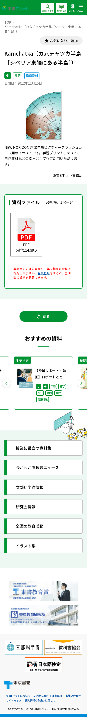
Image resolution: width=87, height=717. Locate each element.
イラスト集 (25, 546)
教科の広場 (61, 8)
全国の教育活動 (29, 526)
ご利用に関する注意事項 (48, 696)
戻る (43, 316)
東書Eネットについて (18, 696)
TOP (7, 22)
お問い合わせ (73, 696)
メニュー (81, 8)
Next (81, 383)
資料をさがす (47, 8)
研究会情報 (25, 506)
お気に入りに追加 (64, 40)
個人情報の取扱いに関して (40, 700)
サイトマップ (13, 700)
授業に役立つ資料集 (33, 448)
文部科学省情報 (29, 487)
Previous (6, 383)
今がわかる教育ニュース (37, 467)
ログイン (72, 8)
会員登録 (44, 273)
